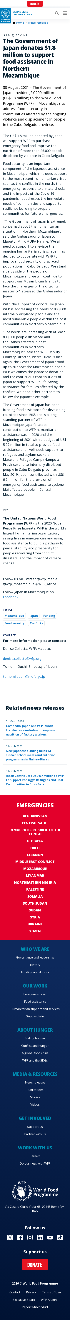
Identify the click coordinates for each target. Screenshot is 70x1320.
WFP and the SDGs (35, 1060)
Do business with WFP (35, 1163)
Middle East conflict (35, 861)
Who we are (35, 949)
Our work (35, 986)
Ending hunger (35, 1038)
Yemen (35, 931)
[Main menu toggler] (64, 13)
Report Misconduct (35, 1307)
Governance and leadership (35, 957)
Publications (35, 1090)
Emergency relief (35, 994)
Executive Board (24, 1300)
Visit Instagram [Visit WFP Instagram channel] (30, 1237)
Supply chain (35, 1016)
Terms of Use (51, 1292)
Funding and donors (35, 972)
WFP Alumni (49, 1300)
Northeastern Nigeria (35, 882)
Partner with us (35, 1134)
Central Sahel (35, 823)
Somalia (35, 896)
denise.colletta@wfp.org (22, 658)
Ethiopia (35, 841)
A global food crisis (35, 1053)
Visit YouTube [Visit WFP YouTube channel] (50, 1237)
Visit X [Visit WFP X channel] (10, 1237)
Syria (35, 917)
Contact (14, 1292)
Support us (35, 1127)
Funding (49, 616)
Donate (34, 4)
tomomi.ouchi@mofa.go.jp (24, 676)
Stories (35, 1097)
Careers (35, 1156)
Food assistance (35, 1002)
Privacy (31, 1292)
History (35, 965)
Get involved (35, 1118)
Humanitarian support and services (35, 1009)
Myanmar (35, 875)
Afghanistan (35, 816)
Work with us (35, 1148)
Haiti (35, 848)
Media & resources (35, 1074)
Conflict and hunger (35, 1046)
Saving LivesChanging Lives (22, 13)
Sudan (35, 910)
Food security (14, 623)
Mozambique (14, 616)
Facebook (10, 597)
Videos (35, 1105)
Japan (33, 616)
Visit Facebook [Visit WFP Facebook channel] (20, 1237)
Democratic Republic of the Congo (35, 832)
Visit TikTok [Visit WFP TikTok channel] (60, 1237)
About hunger (35, 1030)
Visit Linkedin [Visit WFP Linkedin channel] (40, 1237)
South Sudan (35, 903)
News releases (38, 22)
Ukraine (35, 924)
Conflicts (36, 623)
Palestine (35, 889)
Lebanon (35, 855)
